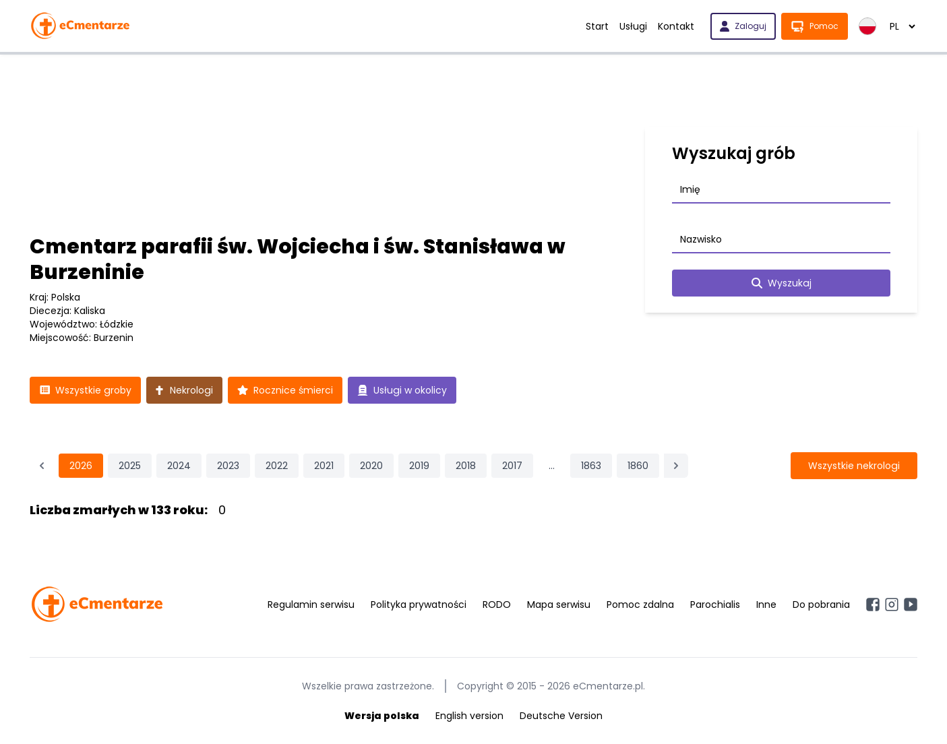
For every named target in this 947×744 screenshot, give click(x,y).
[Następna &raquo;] (676, 466)
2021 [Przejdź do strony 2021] (324, 465)
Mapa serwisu (558, 604)
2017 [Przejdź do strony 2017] (512, 465)
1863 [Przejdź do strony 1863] (591, 465)
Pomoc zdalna (640, 604)
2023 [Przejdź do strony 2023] (228, 465)
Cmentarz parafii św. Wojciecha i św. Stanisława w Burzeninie (298, 259)
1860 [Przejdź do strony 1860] (638, 465)
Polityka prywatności (418, 604)
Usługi (633, 26)
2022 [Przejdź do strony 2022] (277, 465)
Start (597, 26)
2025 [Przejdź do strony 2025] (130, 465)
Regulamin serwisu (311, 604)
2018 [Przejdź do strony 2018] (466, 465)
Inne (766, 604)
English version (469, 715)
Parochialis (715, 604)
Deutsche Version (561, 715)
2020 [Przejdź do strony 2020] (371, 465)
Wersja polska (381, 715)
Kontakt (676, 26)
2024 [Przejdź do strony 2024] (179, 465)
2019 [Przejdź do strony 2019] (419, 465)
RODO (497, 604)
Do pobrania (821, 604)
